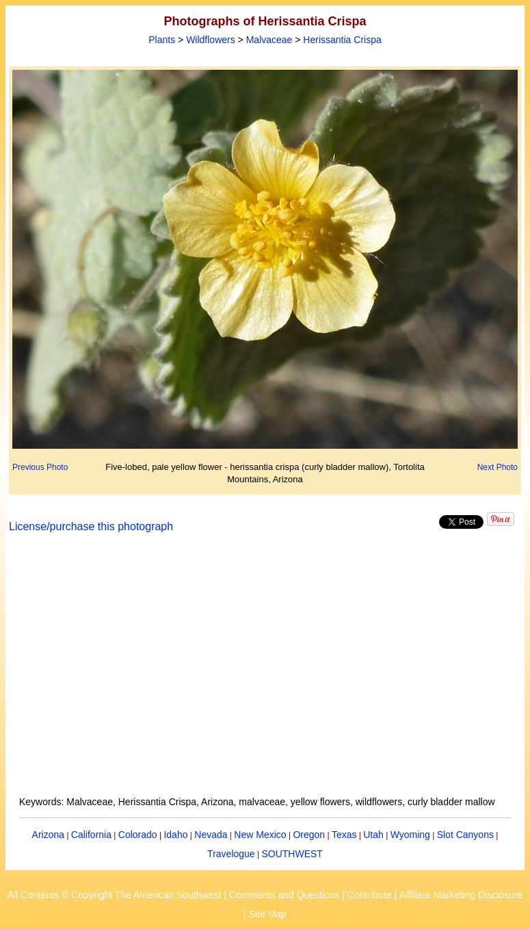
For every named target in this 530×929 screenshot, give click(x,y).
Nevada (210, 834)
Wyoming (410, 834)
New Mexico (260, 834)
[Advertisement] (265, 672)
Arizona (48, 834)
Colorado (137, 834)
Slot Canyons (465, 834)
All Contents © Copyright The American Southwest (115, 894)
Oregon (309, 834)
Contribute (369, 894)
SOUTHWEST (291, 853)
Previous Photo (40, 467)
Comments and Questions (284, 894)
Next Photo (497, 467)
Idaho (175, 834)
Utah (373, 834)
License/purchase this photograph (91, 526)
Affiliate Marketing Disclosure (460, 894)
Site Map (268, 913)
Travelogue (231, 853)
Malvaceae (269, 39)
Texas (344, 834)
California (91, 834)
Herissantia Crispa (342, 39)
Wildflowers (210, 39)
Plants (161, 39)
